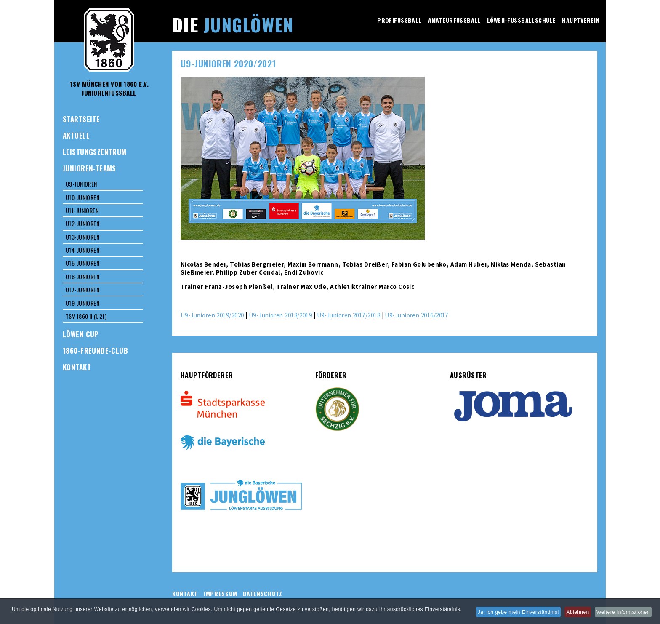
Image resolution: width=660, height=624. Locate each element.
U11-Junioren (82, 210)
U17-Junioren (82, 289)
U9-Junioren (81, 183)
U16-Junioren (82, 276)
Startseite (81, 119)
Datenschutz (262, 593)
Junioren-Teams (89, 168)
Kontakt (77, 367)
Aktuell (76, 135)
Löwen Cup (81, 334)
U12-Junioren (82, 223)
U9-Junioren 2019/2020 (212, 315)
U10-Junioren (82, 197)
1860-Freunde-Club (95, 350)
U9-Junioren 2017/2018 (348, 315)
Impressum (220, 593)
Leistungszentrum (95, 152)
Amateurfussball (454, 20)
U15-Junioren (82, 263)
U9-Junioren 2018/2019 (280, 315)
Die (232, 24)
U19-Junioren (82, 303)
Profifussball (399, 20)
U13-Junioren (82, 236)
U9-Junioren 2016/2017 (416, 315)
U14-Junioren (82, 249)
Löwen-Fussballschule (521, 20)
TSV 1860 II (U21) (86, 316)
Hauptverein (580, 20)
